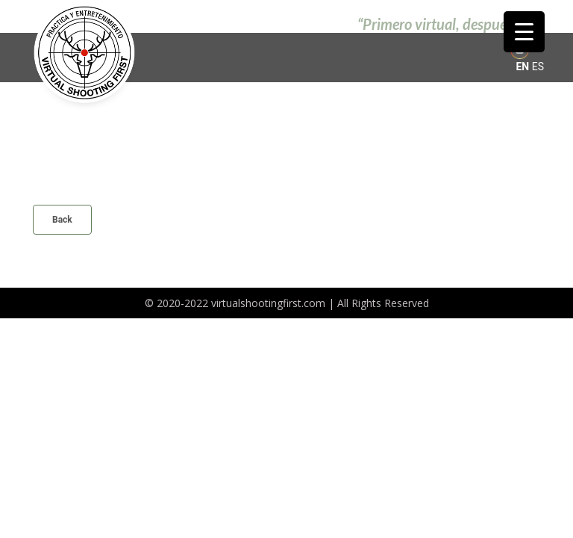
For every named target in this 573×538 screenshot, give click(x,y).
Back (62, 219)
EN (522, 66)
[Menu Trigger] (524, 31)
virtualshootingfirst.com (268, 303)
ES (538, 66)
